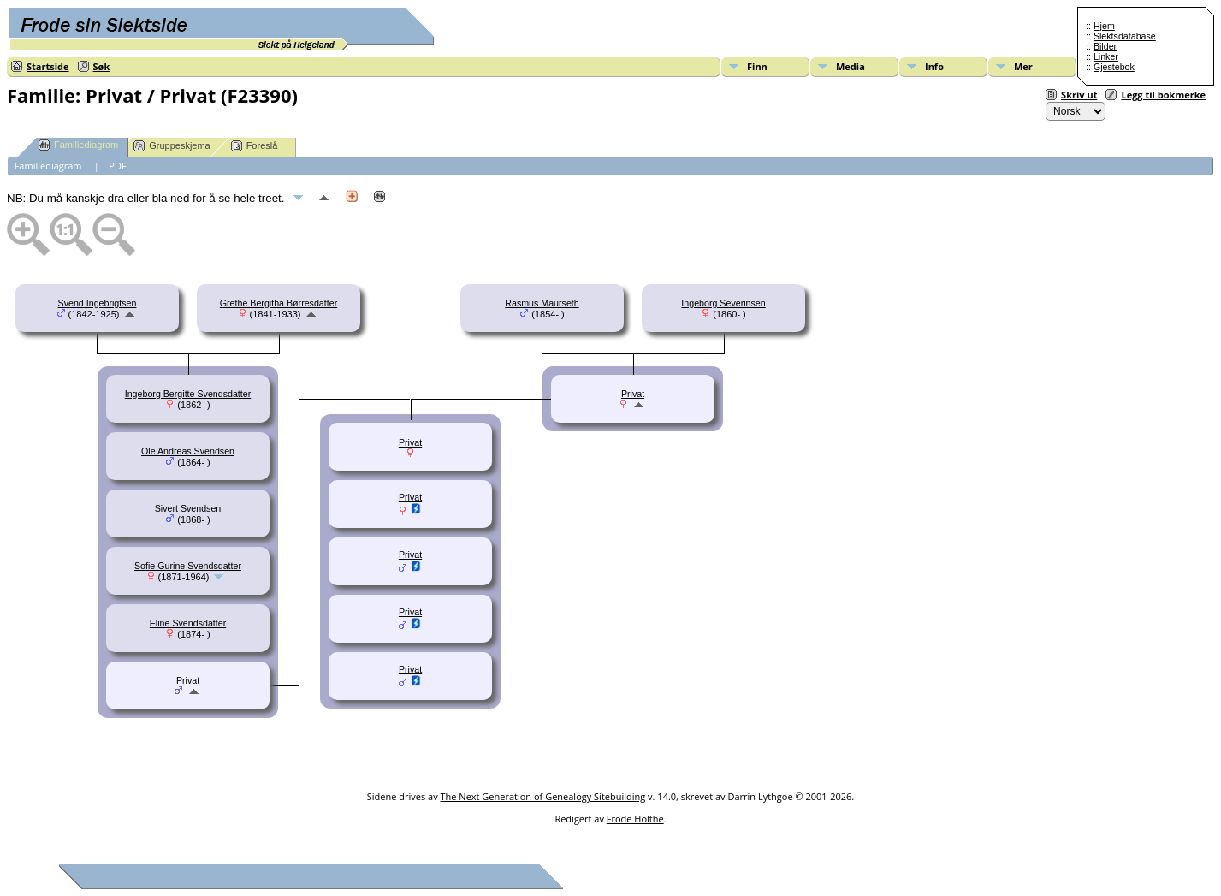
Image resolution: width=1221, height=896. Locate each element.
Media (850, 66)
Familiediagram (78, 145)
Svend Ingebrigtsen (97, 303)
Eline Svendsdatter (188, 623)
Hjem (1104, 26)
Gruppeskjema (171, 145)
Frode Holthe (635, 818)
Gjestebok (1114, 67)
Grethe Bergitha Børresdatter (278, 303)
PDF (117, 165)
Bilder (1105, 46)
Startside (48, 66)
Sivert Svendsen (188, 508)
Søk (101, 66)
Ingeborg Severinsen (723, 303)
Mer (1023, 66)
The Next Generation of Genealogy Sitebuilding (543, 796)
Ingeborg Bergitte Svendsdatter (188, 394)
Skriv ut (1079, 94)
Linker (1106, 56)
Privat (187, 680)
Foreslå (254, 145)
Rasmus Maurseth (541, 303)
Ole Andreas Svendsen (187, 451)
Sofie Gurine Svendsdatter (187, 566)
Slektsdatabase (1125, 36)
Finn (757, 66)
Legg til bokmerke (1163, 94)
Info (934, 66)
